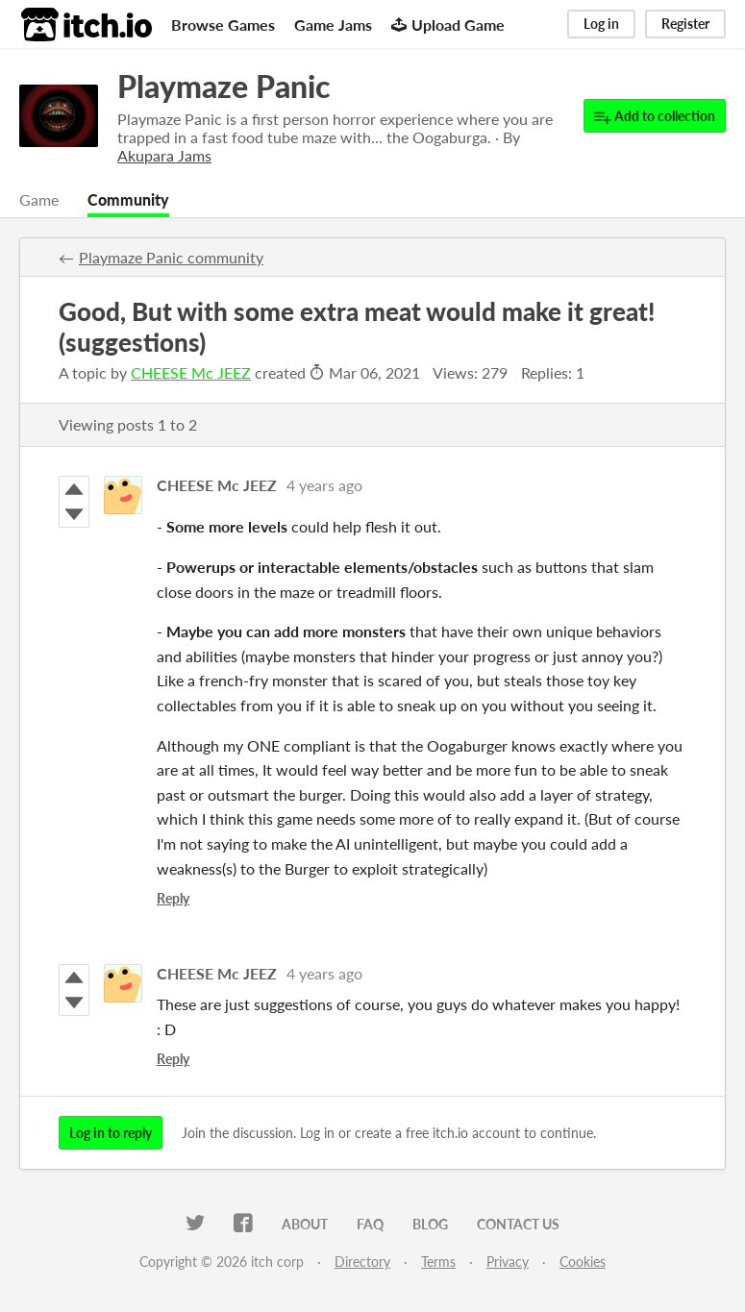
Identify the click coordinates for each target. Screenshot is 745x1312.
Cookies (582, 1261)
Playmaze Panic (223, 86)
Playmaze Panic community (171, 257)
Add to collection (654, 117)
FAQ (370, 1224)
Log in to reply (110, 1133)
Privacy (507, 1261)
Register (685, 23)
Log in (601, 23)
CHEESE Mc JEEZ (191, 372)
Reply (173, 898)
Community (128, 199)
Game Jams (333, 24)
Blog (430, 1224)
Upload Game (448, 24)
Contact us (518, 1224)
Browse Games (223, 24)
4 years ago (324, 485)
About (305, 1224)
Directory (362, 1261)
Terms (438, 1261)
